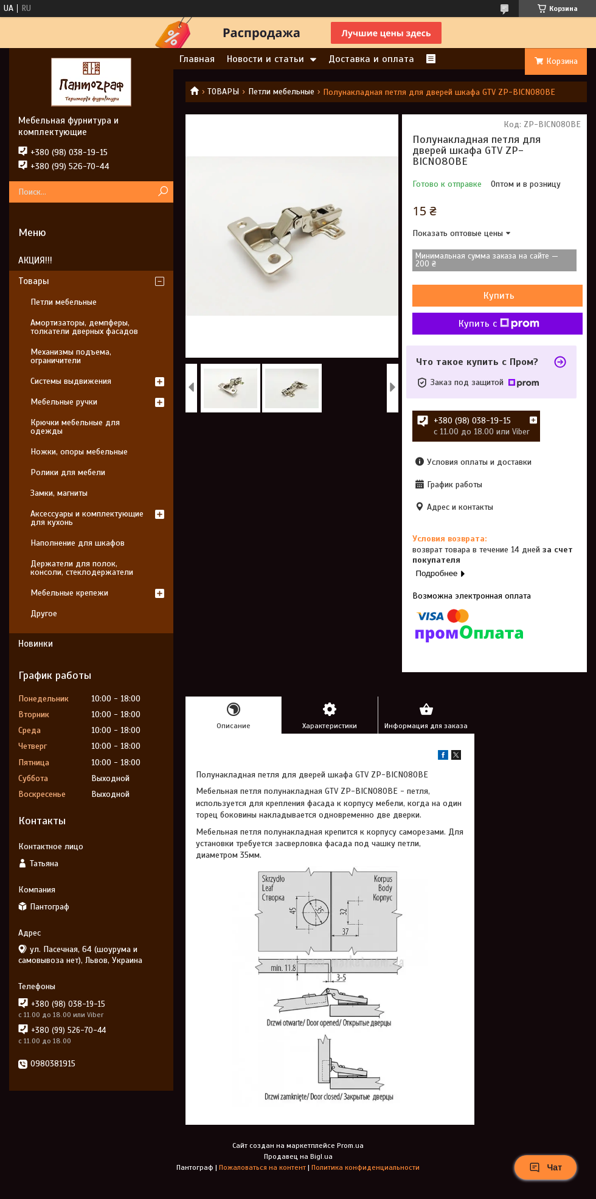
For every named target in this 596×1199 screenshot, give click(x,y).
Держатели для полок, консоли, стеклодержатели (81, 567)
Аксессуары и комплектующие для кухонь (87, 518)
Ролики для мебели (67, 472)
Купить (499, 296)
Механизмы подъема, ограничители (70, 356)
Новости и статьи (265, 59)
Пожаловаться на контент (262, 1167)
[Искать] (162, 192)
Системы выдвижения (70, 381)
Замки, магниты (59, 493)
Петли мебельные (281, 91)
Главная (197, 59)
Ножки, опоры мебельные (79, 452)
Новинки (35, 643)
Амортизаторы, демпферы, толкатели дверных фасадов (84, 327)
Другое (43, 613)
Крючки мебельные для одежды (75, 426)
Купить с (499, 324)
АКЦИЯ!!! (35, 260)
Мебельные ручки (63, 402)
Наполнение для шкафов (77, 543)
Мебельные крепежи (69, 593)
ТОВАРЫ (223, 91)
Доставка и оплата (371, 59)
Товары (33, 281)
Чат (545, 1167)
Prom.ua (350, 1145)
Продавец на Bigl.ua (298, 1156)
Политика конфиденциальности (365, 1167)
